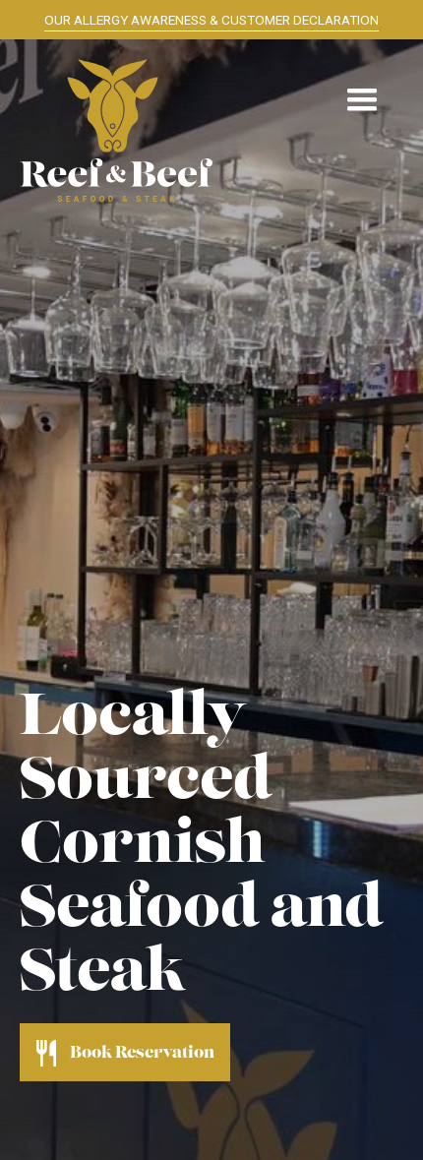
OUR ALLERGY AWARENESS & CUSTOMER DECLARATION (211, 20)
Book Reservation (142, 1054)
